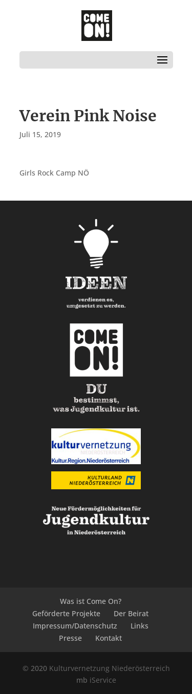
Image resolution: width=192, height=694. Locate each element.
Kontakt (108, 638)
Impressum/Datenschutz (75, 626)
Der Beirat (131, 613)
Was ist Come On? (90, 601)
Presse (70, 638)
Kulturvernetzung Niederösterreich (109, 668)
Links (139, 626)
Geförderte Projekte (66, 613)
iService (103, 680)
